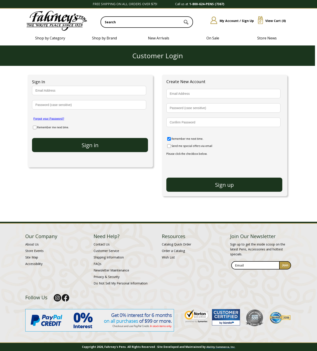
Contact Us (102, 244)
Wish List (168, 257)
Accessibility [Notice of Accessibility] (34, 264)
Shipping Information (109, 257)
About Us (32, 244)
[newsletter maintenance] (261, 272)
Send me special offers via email (191, 146)
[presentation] (200, 164)
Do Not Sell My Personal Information (121, 283)
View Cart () (270, 21)
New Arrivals (158, 38)
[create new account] (224, 185)
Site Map (31, 257)
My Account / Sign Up (230, 21)
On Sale (212, 38)
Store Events (34, 251)
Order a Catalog (173, 251)
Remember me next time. (53, 127)
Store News (267, 38)
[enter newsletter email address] (261, 265)
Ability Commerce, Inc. (220, 347)
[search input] (147, 22)
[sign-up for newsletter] (285, 265)
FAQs (97, 264)
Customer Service (106, 251)
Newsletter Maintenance (111, 270)
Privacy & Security (107, 277)
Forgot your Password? (48, 118)
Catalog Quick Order (176, 244)
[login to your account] (90, 145)
